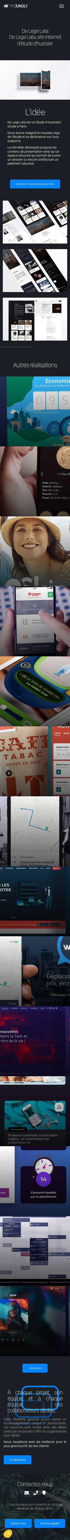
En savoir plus (17, 1459)
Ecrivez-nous (18, 1523)
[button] (7, 1533)
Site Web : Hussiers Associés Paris (35, 184)
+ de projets (35, 1368)
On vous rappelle (49, 1523)
